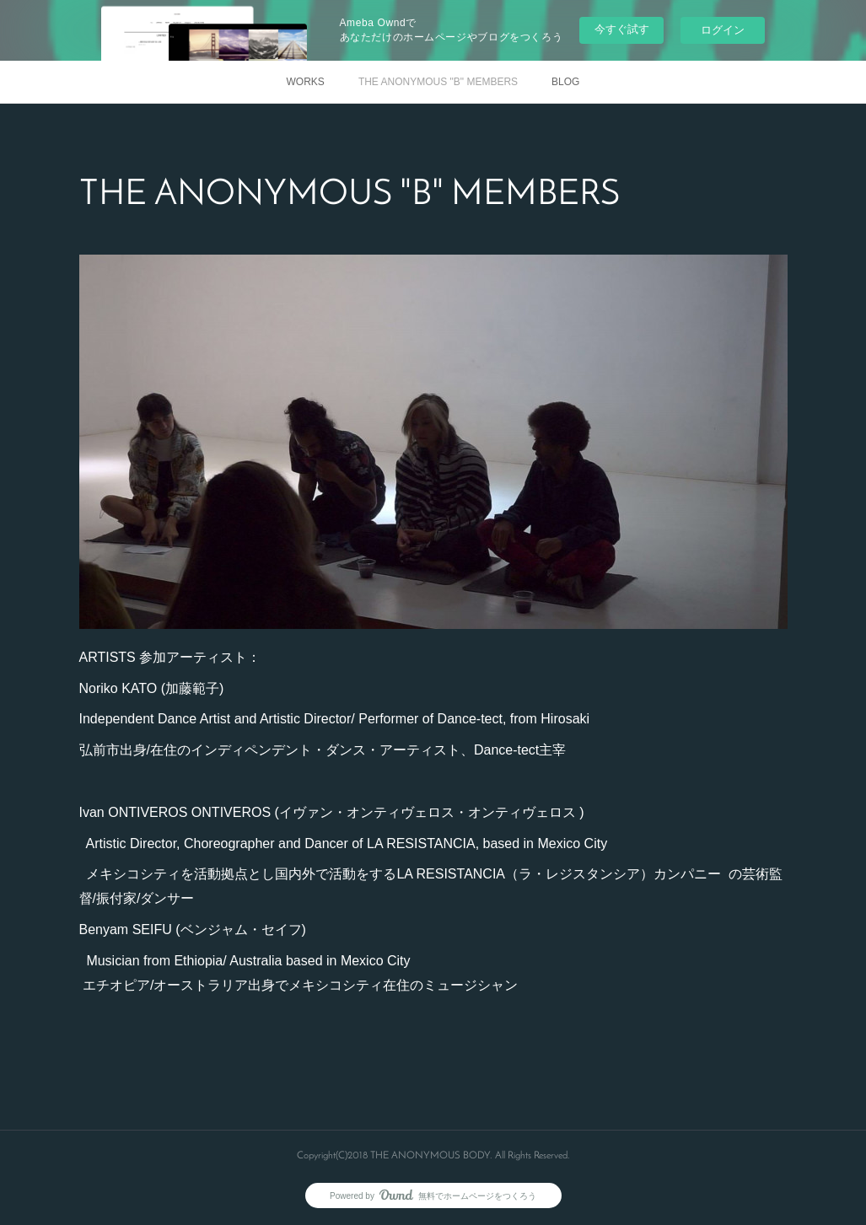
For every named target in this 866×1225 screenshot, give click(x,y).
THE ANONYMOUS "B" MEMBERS (438, 82)
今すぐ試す (621, 29)
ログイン (723, 30)
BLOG (565, 82)
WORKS (306, 82)
